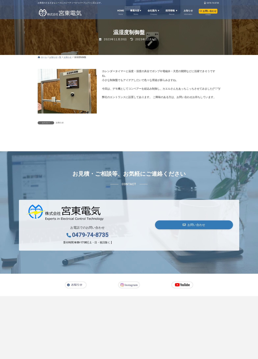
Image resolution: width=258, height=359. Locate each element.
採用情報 (100, 344)
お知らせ (60, 122)
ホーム (50, 344)
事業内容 (66, 344)
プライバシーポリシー (163, 344)
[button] (194, 269)
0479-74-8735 (90, 279)
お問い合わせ (137, 344)
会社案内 (83, 344)
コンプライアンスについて (197, 344)
